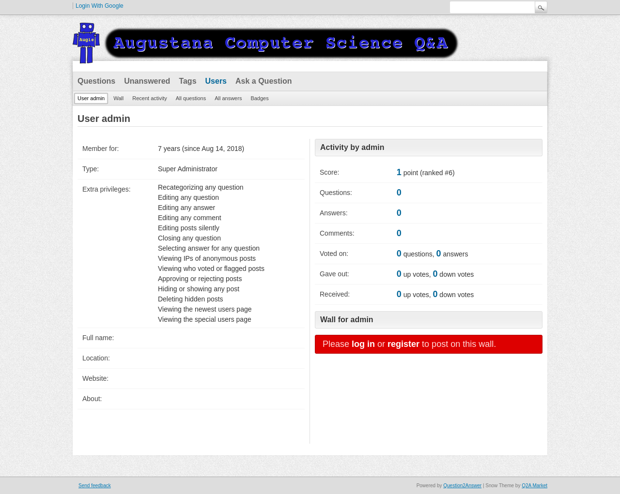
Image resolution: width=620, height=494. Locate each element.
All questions (191, 98)
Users (216, 81)
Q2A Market (534, 485)
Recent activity (149, 98)
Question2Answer (462, 485)
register (403, 344)
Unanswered (147, 81)
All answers (228, 98)
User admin (91, 98)
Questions (96, 81)
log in (363, 344)
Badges (259, 98)
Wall (118, 98)
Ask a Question (263, 81)
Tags (187, 81)
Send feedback (94, 485)
